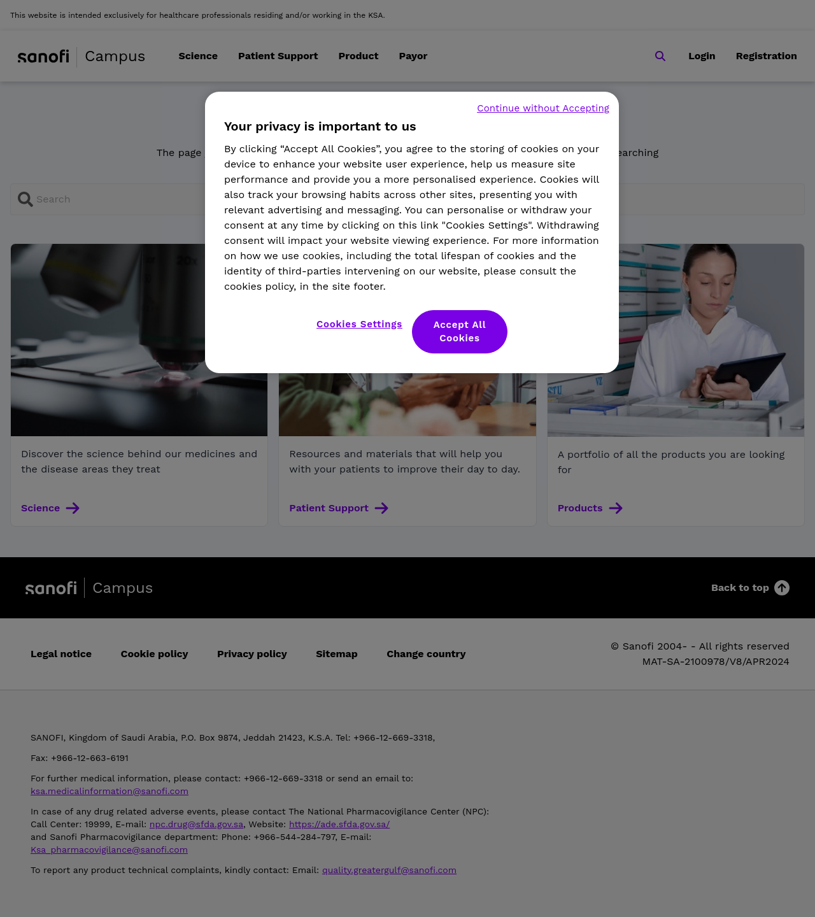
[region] (412, 232)
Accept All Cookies (460, 331)
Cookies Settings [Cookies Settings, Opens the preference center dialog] (359, 324)
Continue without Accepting (543, 108)
